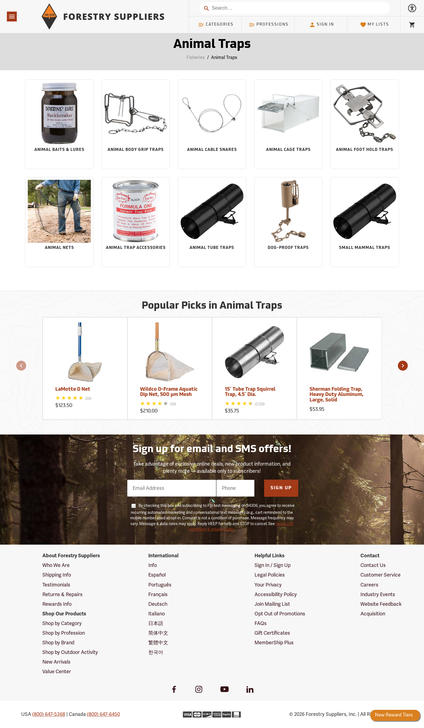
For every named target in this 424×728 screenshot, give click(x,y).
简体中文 (158, 633)
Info (152, 565)
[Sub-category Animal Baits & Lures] (59, 124)
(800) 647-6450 (103, 714)
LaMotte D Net (72, 389)
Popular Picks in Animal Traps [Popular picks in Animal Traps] (212, 306)
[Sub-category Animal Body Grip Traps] (136, 124)
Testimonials (56, 585)
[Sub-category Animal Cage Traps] (288, 124)
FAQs (261, 623)
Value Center (56, 672)
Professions (268, 24)
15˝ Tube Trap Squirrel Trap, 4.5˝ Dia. (250, 392)
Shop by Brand (58, 643)
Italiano (156, 614)
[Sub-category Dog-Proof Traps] (288, 222)
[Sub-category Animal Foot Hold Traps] (364, 124)
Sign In (321, 24)
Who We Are (56, 565)
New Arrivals (56, 662)
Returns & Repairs (62, 594)
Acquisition (372, 614)
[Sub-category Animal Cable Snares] (212, 124)
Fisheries (196, 57)
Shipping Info (56, 575)
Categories (216, 24)
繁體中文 (158, 643)
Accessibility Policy (276, 594)
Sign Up (281, 488)
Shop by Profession (63, 633)
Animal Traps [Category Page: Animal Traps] (212, 45)
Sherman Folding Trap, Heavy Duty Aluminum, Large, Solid (336, 395)
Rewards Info (57, 604)
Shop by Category (62, 623)
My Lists (374, 24)
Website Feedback (381, 604)
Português (159, 585)
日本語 (155, 623)
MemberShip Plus (274, 643)
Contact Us (373, 565)
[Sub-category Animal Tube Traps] (212, 222)
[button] (21, 366)
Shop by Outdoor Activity (70, 652)
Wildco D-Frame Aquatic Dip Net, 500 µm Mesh (169, 392)
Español (157, 575)
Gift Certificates (272, 633)
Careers (369, 585)
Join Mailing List (272, 604)
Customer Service (380, 575)
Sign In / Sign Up (273, 565)
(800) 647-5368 (48, 714)
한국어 (155, 652)
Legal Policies (270, 575)
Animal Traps (224, 57)
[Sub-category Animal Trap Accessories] (136, 222)
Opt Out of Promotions (280, 614)
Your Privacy (268, 585)
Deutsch (157, 604)
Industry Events (377, 594)
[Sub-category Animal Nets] (59, 222)
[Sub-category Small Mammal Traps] (364, 222)
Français (158, 594)
